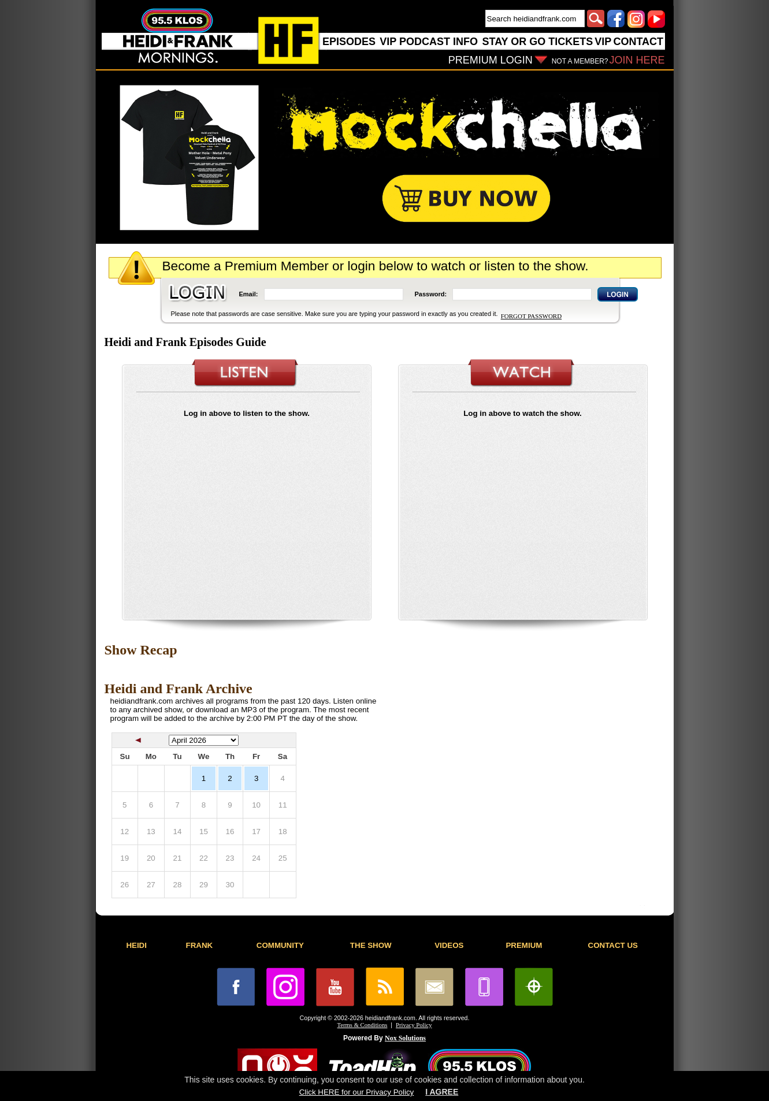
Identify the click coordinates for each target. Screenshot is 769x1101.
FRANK (199, 945)
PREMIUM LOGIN (490, 60)
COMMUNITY (280, 945)
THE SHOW (371, 945)
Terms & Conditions (362, 1025)
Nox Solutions (405, 1038)
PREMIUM (524, 945)
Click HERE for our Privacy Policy (356, 1092)
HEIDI (136, 945)
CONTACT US (613, 945)
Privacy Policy (414, 1025)
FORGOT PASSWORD (531, 316)
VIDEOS (448, 945)
